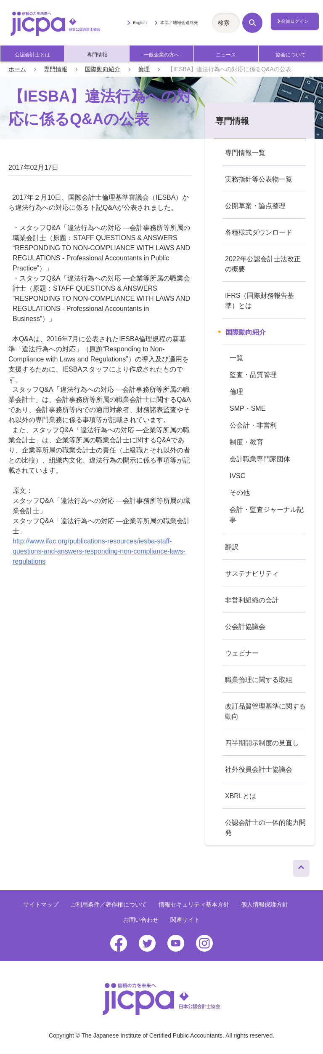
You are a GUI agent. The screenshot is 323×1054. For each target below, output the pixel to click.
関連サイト (185, 919)
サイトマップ (40, 904)
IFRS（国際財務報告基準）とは (259, 300)
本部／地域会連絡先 (179, 22)
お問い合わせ (141, 919)
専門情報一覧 (245, 152)
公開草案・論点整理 (255, 205)
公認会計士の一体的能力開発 (265, 827)
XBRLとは (240, 796)
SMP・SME (247, 408)
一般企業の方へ (161, 55)
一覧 (236, 357)
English (140, 22)
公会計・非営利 (253, 425)
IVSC (237, 475)
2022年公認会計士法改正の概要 (263, 264)
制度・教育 (246, 442)
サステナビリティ (252, 573)
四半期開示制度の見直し (262, 742)
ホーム (17, 69)
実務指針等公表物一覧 (258, 179)
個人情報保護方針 (264, 904)
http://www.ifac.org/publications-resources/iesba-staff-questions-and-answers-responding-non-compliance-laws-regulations (99, 551)
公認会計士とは (32, 55)
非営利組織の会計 (252, 600)
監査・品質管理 (253, 374)
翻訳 (231, 547)
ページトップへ (301, 866)
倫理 (144, 69)
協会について (290, 55)
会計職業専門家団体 (260, 459)
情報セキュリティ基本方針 (194, 904)
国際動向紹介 (102, 69)
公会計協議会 (245, 626)
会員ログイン (295, 21)
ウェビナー (242, 653)
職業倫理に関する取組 (258, 679)
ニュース (226, 55)
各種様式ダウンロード (258, 232)
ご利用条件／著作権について (108, 904)
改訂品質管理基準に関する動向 (265, 711)
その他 (240, 492)
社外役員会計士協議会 (258, 769)
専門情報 (97, 55)
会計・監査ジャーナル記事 (267, 514)
